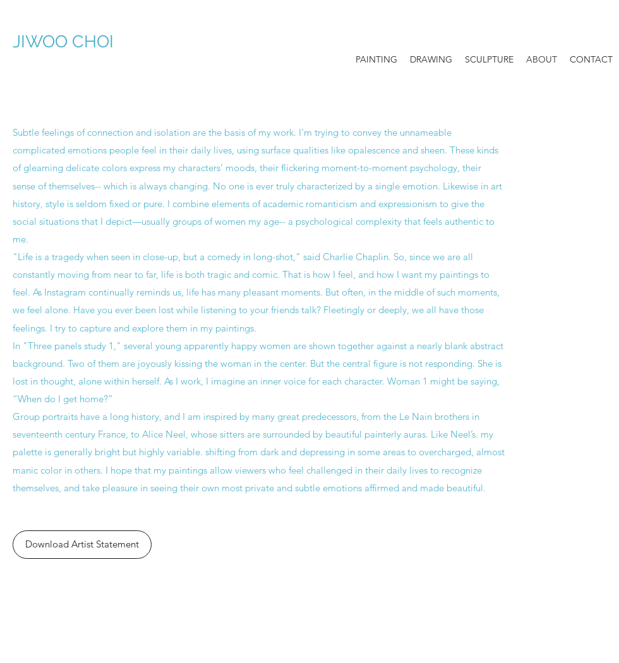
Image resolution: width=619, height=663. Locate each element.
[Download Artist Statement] (82, 544)
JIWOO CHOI (85, 41)
